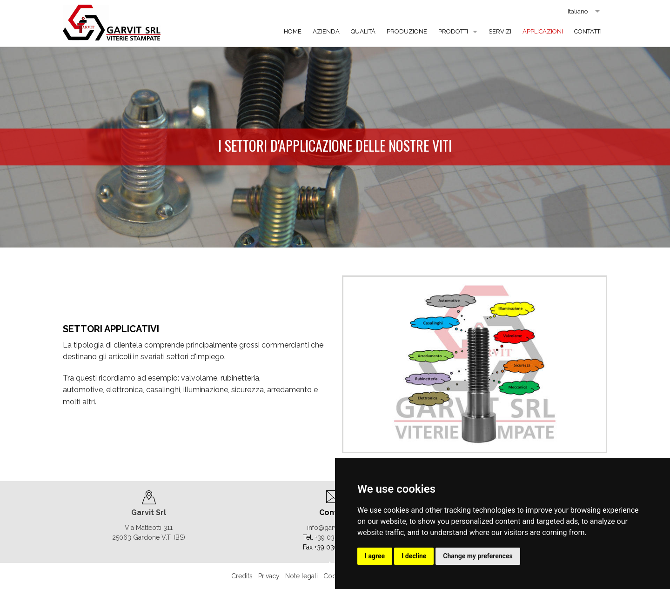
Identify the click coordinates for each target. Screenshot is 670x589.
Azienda (326, 31)
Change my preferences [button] (477, 556)
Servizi (500, 31)
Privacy (269, 576)
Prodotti (453, 31)
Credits (242, 576)
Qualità (363, 31)
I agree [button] (375, 556)
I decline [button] (414, 556)
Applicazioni (543, 31)
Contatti (588, 31)
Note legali (301, 576)
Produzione (407, 31)
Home (293, 31)
